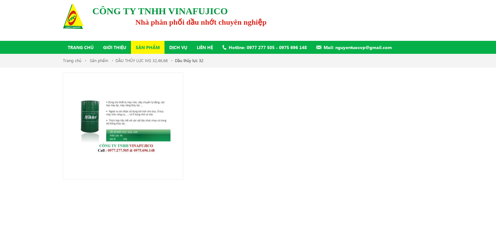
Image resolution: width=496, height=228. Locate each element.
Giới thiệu (114, 47)
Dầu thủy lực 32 (189, 60)
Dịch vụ (178, 47)
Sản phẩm (148, 47)
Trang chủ (81, 47)
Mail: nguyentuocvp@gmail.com (358, 47)
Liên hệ (205, 47)
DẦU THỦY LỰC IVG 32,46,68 (141, 60)
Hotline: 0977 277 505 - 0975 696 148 (268, 47)
